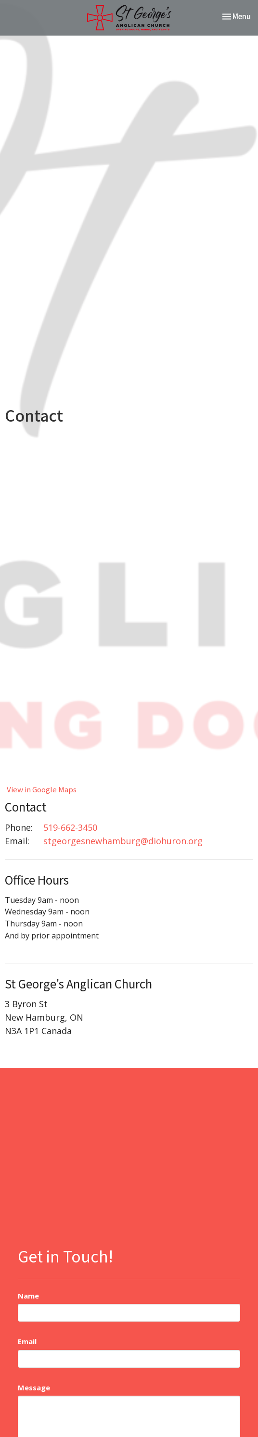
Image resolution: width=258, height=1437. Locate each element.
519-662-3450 (70, 827)
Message (34, 1387)
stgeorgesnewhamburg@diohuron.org (123, 841)
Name (28, 1295)
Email (27, 1341)
